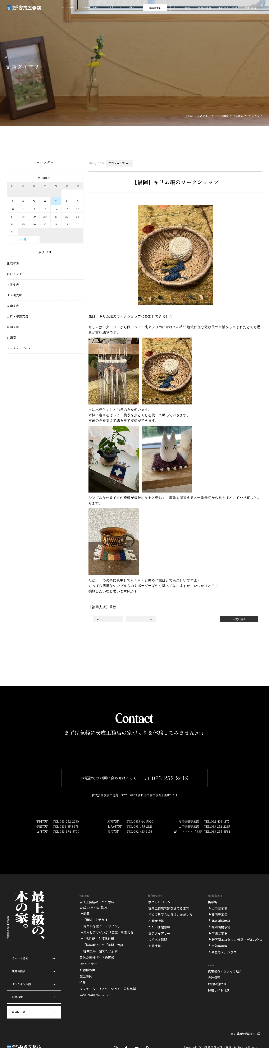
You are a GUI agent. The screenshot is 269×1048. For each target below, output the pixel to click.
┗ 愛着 (84, 1033)
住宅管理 (13, 263)
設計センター (16, 274)
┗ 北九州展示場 (219, 1040)
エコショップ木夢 (190, 910)
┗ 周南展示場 (217, 1033)
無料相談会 (204, 7)
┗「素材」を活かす (93, 1039)
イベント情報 (181, 7)
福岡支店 (13, 327)
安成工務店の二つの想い (96, 1021)
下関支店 (13, 285)
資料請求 (250, 7)
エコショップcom (19, 348)
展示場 (212, 1021)
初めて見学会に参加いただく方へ (171, 1033)
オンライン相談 (227, 7)
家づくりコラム (159, 1021)
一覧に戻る (239, 619)
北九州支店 (14, 295)
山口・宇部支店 (17, 316)
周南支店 (13, 306)
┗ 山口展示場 (217, 1027)
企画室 (11, 337)
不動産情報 (156, 1040)
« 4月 (23, 239)
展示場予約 (155, 7)
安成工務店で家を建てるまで (168, 1027)
